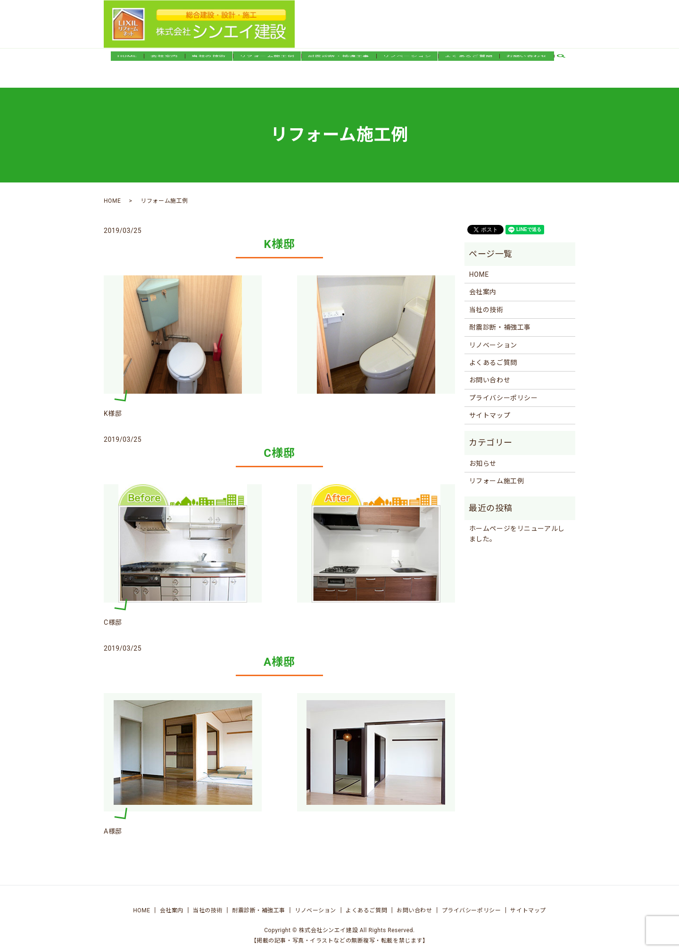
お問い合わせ (526, 62)
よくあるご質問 (469, 62)
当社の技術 (208, 62)
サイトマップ (489, 406)
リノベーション (407, 62)
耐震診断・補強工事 (339, 62)
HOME (127, 62)
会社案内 (164, 62)
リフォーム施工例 (267, 62)
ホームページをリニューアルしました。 (517, 525)
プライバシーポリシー (503, 389)
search (565, 63)
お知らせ (483, 454)
